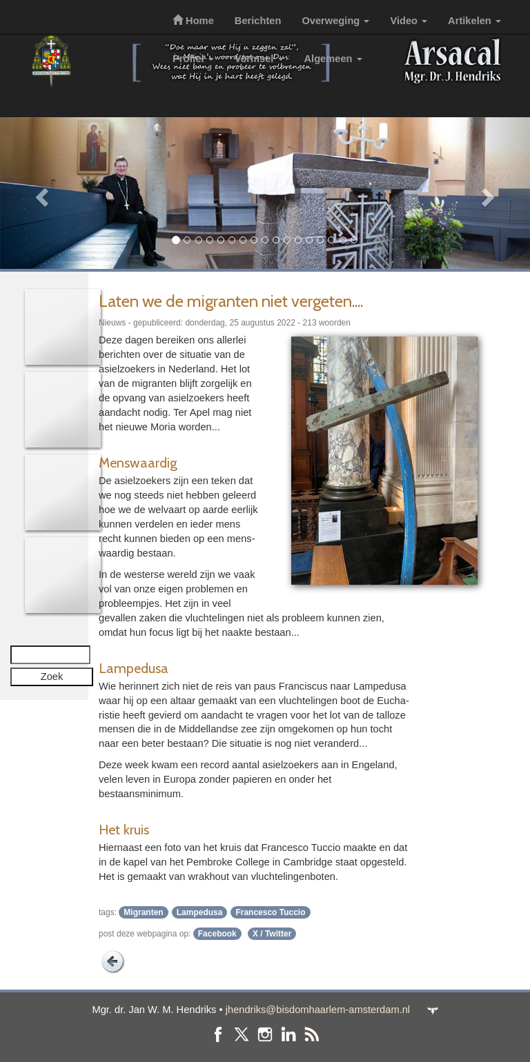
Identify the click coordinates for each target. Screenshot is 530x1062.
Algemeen (333, 58)
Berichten (258, 20)
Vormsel (259, 58)
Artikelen (474, 20)
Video (408, 20)
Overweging (335, 20)
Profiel (193, 58)
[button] (39, 193)
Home (193, 20)
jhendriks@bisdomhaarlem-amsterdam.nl (318, 1009)
